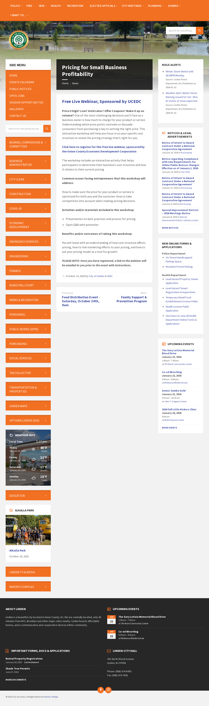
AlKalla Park (17, 550)
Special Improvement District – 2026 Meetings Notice (180, 211)
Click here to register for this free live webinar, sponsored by (103, 147)
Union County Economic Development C (94, 151)
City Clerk (185, 171)
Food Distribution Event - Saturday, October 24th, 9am (81, 301)
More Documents (16, 679)
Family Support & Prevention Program (132, 299)
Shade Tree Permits (18, 668)
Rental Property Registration (24, 658)
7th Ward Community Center (178, 364)
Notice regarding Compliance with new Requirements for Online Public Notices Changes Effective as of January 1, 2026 (180, 163)
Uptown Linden (191, 220)
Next (144, 293)
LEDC (110, 276)
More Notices (170, 227)
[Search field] (184, 30)
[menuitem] (15, 5)
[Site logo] (19, 52)
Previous (67, 293)
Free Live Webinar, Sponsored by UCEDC (101, 101)
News (75, 83)
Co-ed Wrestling (172, 372)
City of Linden (96, 276)
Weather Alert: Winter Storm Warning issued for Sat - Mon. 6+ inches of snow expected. (182, 97)
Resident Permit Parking (179, 266)
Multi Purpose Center (174, 420)
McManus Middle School (175, 382)
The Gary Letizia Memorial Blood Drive (178, 352)
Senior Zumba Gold (174, 390)
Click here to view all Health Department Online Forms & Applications (181, 319)
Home (65, 83)
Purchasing (186, 152)
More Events (169, 427)
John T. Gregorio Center (175, 401)
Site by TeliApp (51, 696)
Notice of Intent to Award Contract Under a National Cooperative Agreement (178, 146)
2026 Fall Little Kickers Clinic (179, 409)
